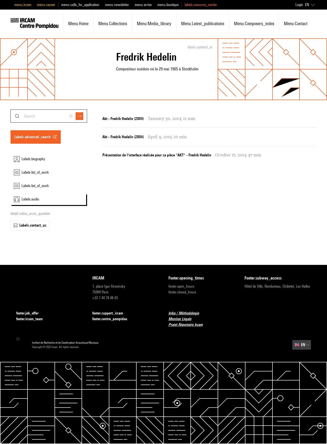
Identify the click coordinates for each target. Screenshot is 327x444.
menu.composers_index (254, 23)
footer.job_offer (30, 313)
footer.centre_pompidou (112, 319)
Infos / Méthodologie (186, 313)
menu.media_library (154, 23)
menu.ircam (22, 4)
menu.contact (295, 23)
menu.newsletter (117, 4)
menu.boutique (168, 4)
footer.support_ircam (110, 313)
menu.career (46, 4)
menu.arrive (143, 4)
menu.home (78, 23)
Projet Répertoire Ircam (188, 324)
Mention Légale (182, 319)
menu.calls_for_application (80, 4)
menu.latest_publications (202, 23)
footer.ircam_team (32, 319)
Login (299, 4)
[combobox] (49, 116)
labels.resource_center (201, 4)
